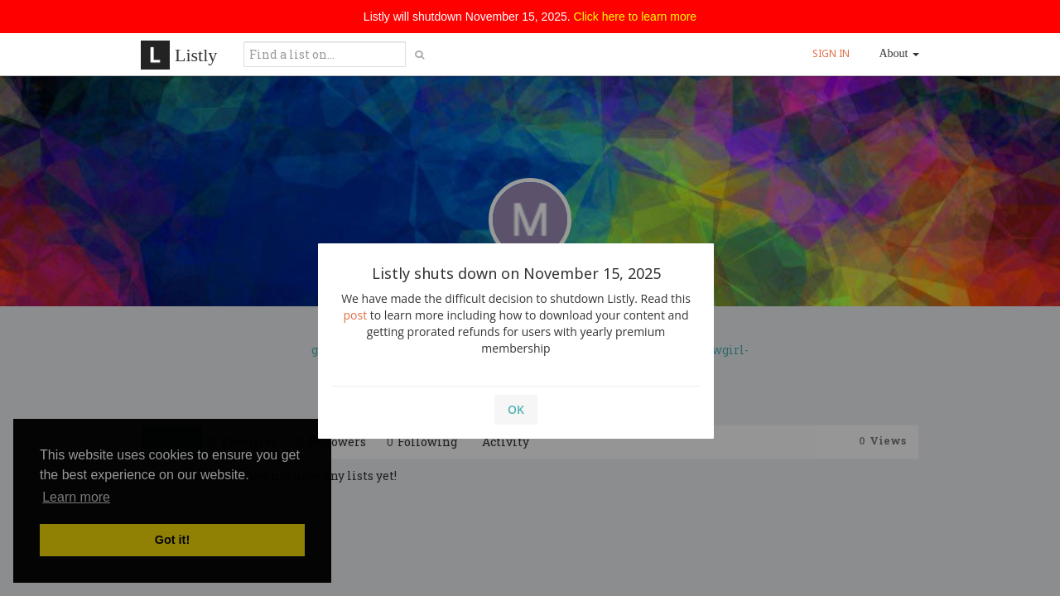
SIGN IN (831, 53)
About (899, 53)
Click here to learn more (635, 16)
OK (516, 409)
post (356, 315)
